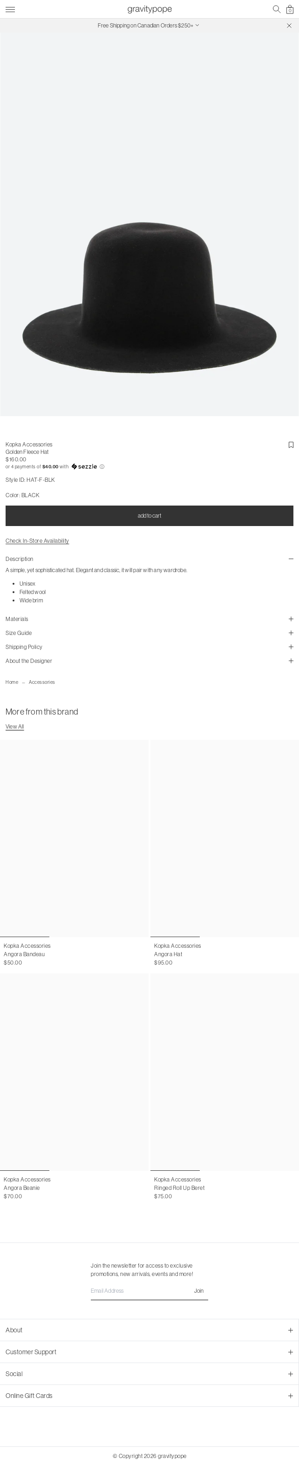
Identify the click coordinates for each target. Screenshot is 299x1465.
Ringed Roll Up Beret (179, 1187)
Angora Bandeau (24, 954)
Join (199, 1290)
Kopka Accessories (29, 444)
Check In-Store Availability (37, 541)
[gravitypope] (149, 9)
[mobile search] (277, 9)
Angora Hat (168, 954)
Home (12, 682)
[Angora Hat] (224, 838)
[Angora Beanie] (74, 1072)
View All (15, 726)
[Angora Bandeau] (74, 838)
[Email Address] (149, 1291)
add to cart (149, 516)
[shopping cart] (289, 9)
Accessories (42, 682)
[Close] (289, 25)
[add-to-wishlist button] (291, 445)
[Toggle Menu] (10, 8)
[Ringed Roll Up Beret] (224, 1072)
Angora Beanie (22, 1187)
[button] (149, 467)
